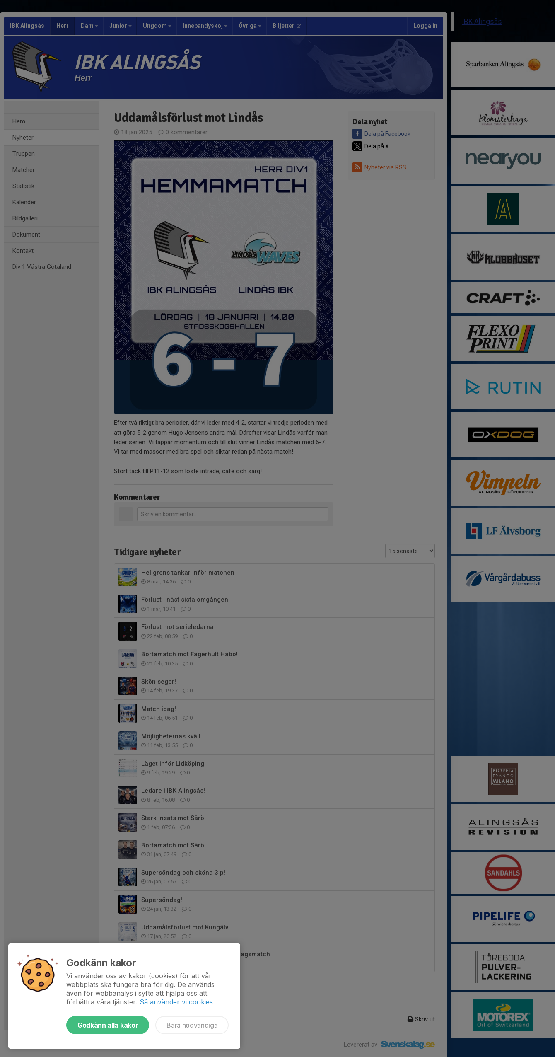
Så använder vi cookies (176, 1002)
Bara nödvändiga (191, 1025)
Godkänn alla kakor (107, 1025)
